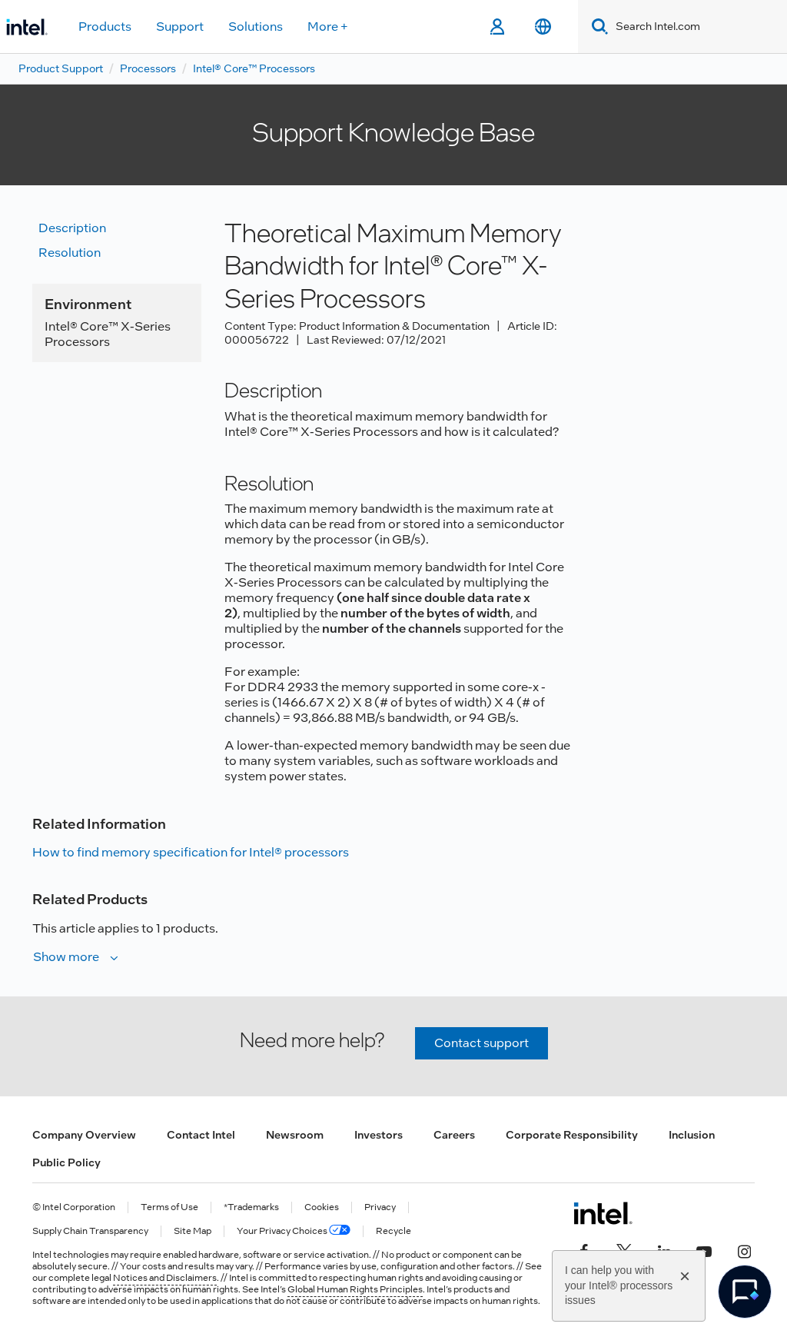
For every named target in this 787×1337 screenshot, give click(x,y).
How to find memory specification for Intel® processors (190, 852)
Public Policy (66, 1162)
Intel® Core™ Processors (254, 68)
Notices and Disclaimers (165, 1278)
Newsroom (295, 1135)
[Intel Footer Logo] (603, 1213)
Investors (378, 1135)
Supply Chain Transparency (90, 1231)
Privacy (380, 1207)
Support (180, 26)
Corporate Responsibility (572, 1135)
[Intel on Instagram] (744, 1250)
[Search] (597, 26)
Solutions (255, 26)
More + (327, 26)
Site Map (192, 1231)
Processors (148, 68)
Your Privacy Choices (293, 1231)
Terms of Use (169, 1207)
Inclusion (692, 1135)
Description (72, 228)
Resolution (69, 252)
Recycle (393, 1231)
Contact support (481, 1043)
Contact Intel (201, 1135)
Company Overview (84, 1135)
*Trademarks (251, 1207)
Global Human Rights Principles (355, 1289)
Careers (454, 1135)
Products (104, 26)
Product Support (60, 68)
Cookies (321, 1207)
